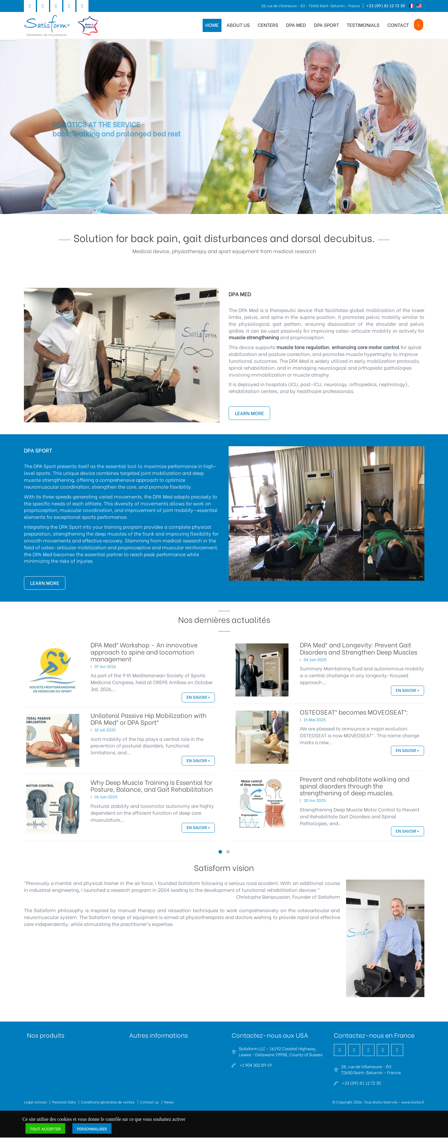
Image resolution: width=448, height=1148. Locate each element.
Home (212, 24)
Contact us (149, 1101)
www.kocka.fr (412, 1101)
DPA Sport (326, 24)
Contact (398, 24)
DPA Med (296, 24)
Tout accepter (45, 1128)
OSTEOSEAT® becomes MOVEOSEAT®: (354, 711)
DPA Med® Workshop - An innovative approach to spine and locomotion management (144, 651)
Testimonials (363, 24)
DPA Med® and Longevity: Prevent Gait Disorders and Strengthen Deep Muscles (358, 648)
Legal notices (35, 1101)
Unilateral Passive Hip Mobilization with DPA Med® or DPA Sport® (149, 718)
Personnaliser (92, 1128)
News (169, 1101)
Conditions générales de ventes (107, 1101)
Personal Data (64, 1101)
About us (238, 24)
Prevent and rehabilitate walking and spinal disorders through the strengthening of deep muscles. (354, 785)
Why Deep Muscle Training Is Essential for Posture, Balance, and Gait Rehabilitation (152, 785)
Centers (268, 24)
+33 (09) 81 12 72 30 (385, 5)
